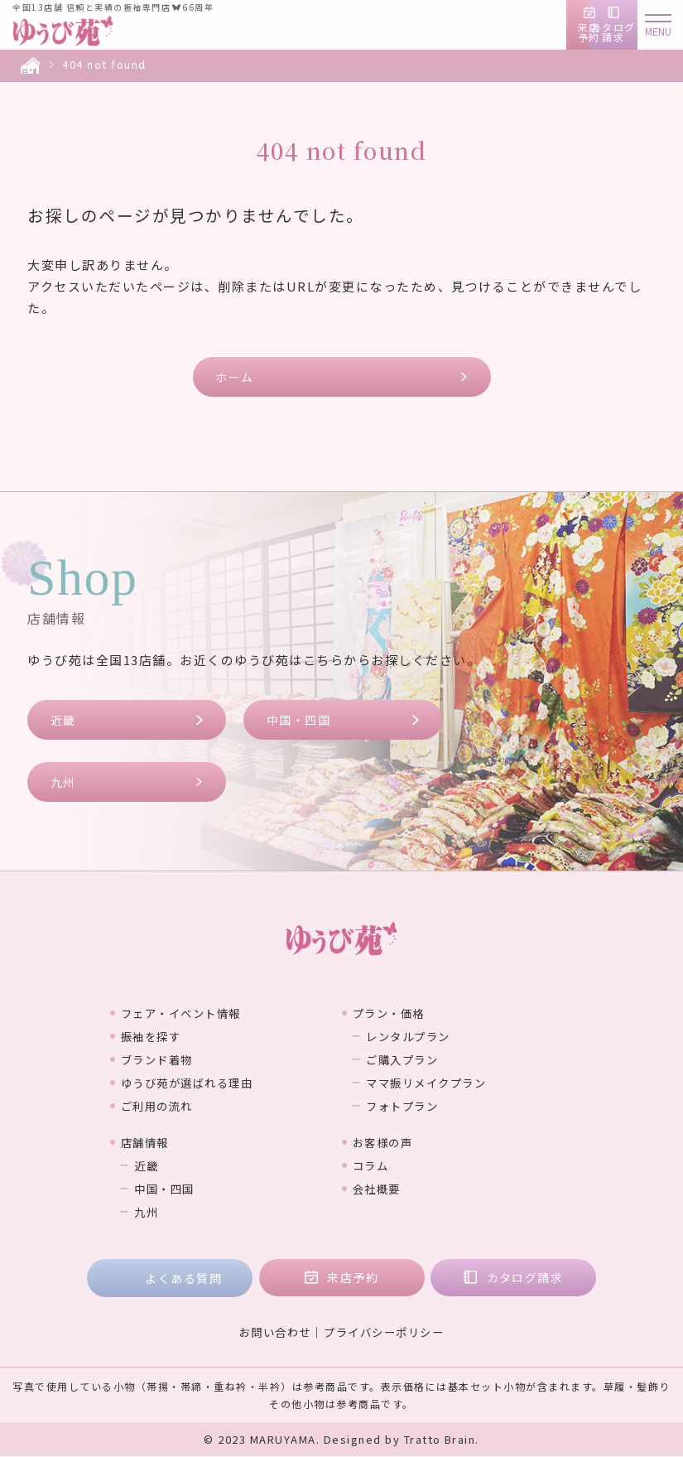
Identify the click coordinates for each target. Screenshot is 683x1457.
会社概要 (383, 1189)
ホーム (235, 377)
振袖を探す (159, 1036)
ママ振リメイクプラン (443, 1083)
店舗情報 (151, 1142)
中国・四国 (299, 720)
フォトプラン (414, 1106)
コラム (376, 1165)
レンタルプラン (422, 1036)
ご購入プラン (414, 1059)
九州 (63, 782)
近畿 (63, 720)
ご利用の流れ (166, 1106)
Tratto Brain (440, 1440)
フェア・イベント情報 (195, 1013)
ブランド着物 (166, 1059)
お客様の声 (390, 1142)
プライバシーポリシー (386, 1332)
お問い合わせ (271, 1332)
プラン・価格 (397, 1013)
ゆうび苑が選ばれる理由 (202, 1083)
